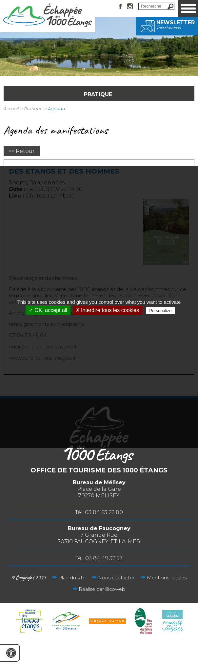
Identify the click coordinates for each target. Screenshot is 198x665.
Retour (25, 151)
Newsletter (167, 24)
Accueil (11, 108)
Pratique (33, 108)
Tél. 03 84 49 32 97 (99, 558)
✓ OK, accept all (48, 310)
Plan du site (72, 578)
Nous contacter (116, 578)
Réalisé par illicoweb (102, 589)
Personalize (160, 310)
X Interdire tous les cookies (107, 310)
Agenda (56, 108)
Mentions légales (167, 578)
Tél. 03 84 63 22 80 (99, 512)
